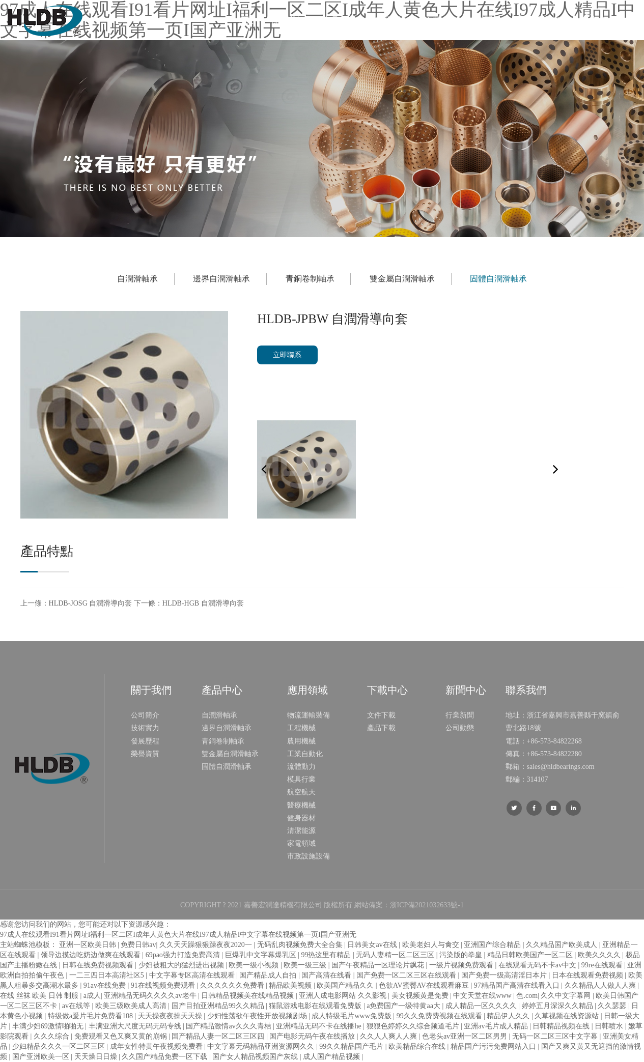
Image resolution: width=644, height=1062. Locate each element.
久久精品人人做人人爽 (601, 985)
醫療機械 (301, 805)
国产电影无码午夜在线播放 (313, 1036)
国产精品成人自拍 (268, 975)
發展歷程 (145, 741)
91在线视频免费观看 (164, 985)
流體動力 (301, 766)
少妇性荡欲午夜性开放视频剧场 (258, 1016)
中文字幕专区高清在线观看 (193, 975)
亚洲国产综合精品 (493, 945)
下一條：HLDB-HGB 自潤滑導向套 (189, 603)
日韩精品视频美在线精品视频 (248, 995)
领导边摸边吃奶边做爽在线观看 (92, 955)
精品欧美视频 (291, 985)
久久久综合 (52, 1036)
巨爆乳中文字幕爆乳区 (261, 955)
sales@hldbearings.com (561, 766)
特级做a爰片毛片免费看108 (91, 1016)
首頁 (245, 20)
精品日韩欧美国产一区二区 (531, 955)
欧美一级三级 (306, 965)
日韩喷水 (610, 1026)
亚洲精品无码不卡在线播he (319, 1026)
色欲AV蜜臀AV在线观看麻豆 (424, 985)
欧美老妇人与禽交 (431, 945)
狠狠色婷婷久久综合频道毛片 (414, 1026)
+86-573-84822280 (554, 754)
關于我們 (288, 20)
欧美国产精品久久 (346, 985)
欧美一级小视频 (255, 965)
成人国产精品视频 (332, 1056)
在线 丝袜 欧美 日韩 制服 (40, 995)
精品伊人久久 (509, 1016)
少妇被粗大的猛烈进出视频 (182, 965)
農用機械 (301, 741)
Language (619, 20)
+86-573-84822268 (554, 741)
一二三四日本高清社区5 (107, 975)
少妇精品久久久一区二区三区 (59, 1046)
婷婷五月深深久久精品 (558, 1006)
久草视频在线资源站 (568, 1016)
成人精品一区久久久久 (482, 1006)
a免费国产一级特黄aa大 (404, 1006)
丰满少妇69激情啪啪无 (49, 1026)
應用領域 (390, 20)
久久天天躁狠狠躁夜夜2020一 (206, 945)
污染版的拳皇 (461, 955)
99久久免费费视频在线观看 (440, 1016)
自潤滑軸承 (137, 278)
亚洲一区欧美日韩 (88, 945)
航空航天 (301, 792)
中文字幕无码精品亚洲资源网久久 (261, 1046)
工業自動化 (305, 754)
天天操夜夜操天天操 (171, 1016)
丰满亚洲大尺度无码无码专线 (136, 1026)
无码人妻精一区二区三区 (396, 955)
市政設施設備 (308, 856)
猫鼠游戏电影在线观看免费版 (316, 1006)
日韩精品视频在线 (562, 1026)
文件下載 (381, 715)
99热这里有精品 (327, 955)
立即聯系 (287, 355)
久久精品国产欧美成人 (562, 945)
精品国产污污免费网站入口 (494, 1046)
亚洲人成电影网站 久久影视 (343, 995)
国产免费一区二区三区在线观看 (407, 975)
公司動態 (459, 728)
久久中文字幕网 (567, 995)
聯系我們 (543, 20)
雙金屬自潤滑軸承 (402, 278)
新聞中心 (492, 20)
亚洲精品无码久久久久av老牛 (151, 995)
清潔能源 (301, 831)
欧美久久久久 (600, 955)
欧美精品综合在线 (417, 1046)
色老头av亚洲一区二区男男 (465, 1036)
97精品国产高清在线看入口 (518, 985)
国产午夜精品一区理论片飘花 (378, 965)
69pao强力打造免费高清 (184, 955)
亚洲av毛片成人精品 (496, 1026)
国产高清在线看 (327, 975)
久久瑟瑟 (613, 1006)
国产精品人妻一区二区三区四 (219, 1036)
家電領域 (301, 843)
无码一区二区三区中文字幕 (556, 1036)
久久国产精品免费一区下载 (165, 1056)
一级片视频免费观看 (462, 965)
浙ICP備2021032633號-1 (427, 905)
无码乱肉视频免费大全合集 (301, 945)
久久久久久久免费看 (233, 985)
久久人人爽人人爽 (389, 1036)
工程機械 (301, 728)
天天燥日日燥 (96, 1056)
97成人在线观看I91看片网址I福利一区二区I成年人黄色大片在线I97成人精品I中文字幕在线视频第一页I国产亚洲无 (178, 934)
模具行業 (301, 779)
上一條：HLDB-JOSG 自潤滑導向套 (76, 603)
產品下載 (381, 728)
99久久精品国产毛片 (352, 1046)
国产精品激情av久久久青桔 (229, 1026)
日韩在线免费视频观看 (98, 965)
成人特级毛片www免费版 (352, 1016)
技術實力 (145, 728)
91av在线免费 (105, 985)
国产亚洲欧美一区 (41, 1056)
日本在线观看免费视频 (588, 975)
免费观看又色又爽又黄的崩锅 (121, 1036)
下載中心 (441, 20)
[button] (556, 469)
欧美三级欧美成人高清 (132, 1006)
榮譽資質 (145, 754)
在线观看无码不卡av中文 (538, 965)
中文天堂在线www (483, 995)
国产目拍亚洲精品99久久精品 (219, 1006)
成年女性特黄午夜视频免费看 (157, 1046)
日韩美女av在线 (373, 945)
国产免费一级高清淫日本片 (505, 975)
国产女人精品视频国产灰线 (256, 1056)
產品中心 (339, 20)
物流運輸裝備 (308, 715)
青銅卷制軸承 (310, 278)
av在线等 (77, 1006)
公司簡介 (145, 715)
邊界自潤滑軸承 (221, 278)
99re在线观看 (602, 965)
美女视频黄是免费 (421, 995)
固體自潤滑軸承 (498, 278)
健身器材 (301, 818)
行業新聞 (459, 715)
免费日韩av (138, 945)
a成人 (92, 995)
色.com (527, 995)
